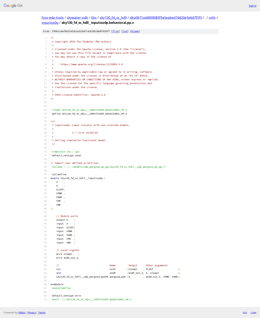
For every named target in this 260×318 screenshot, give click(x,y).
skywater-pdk (77, 17)
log (125, 31)
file (115, 31)
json (253, 312)
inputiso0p (50, 22)
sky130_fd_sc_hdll (113, 17)
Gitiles (21, 312)
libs (94, 17)
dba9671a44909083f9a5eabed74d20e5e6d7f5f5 (166, 17)
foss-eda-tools (53, 17)
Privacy (31, 312)
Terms (42, 312)
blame (135, 31)
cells (212, 17)
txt (245, 312)
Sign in (252, 5)
